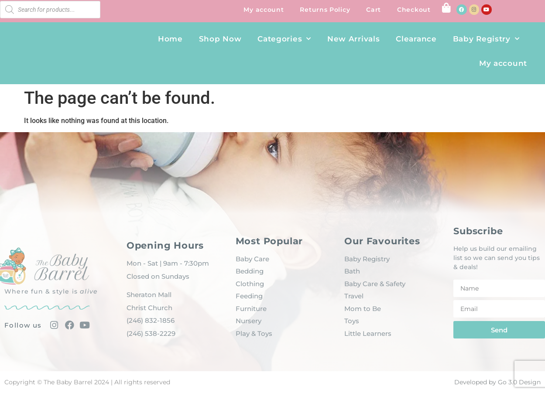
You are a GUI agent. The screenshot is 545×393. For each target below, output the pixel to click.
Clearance (416, 38)
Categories (284, 39)
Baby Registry (486, 39)
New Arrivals (353, 38)
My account (263, 10)
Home (170, 38)
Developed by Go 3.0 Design (497, 382)
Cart (373, 10)
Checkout (414, 10)
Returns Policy (325, 10)
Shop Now (220, 38)
